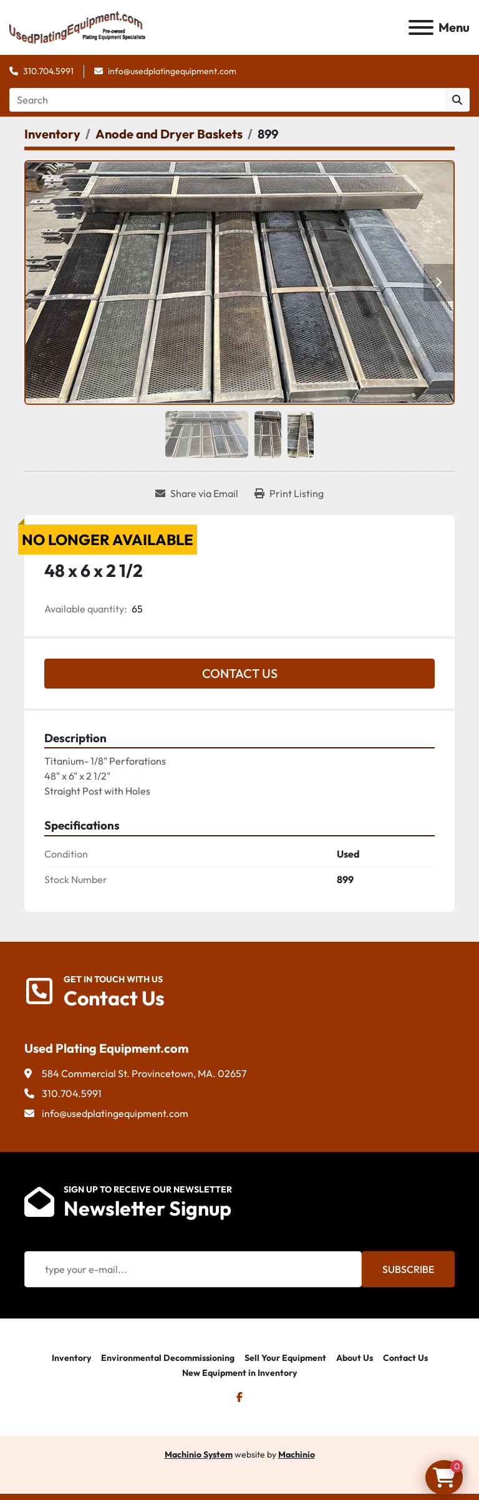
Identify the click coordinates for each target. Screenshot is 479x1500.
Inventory (71, 1357)
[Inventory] (52, 134)
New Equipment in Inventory (239, 1372)
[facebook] (239, 1397)
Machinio (296, 1454)
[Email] (193, 1269)
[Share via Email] (196, 493)
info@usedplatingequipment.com (172, 71)
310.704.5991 (48, 71)
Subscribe (408, 1269)
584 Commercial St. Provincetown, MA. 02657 (144, 1073)
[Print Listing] (289, 493)
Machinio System (199, 1454)
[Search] (227, 100)
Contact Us (240, 673)
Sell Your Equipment (285, 1357)
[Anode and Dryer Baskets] (169, 134)
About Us (354, 1357)
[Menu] (421, 27)
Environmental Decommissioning (168, 1357)
